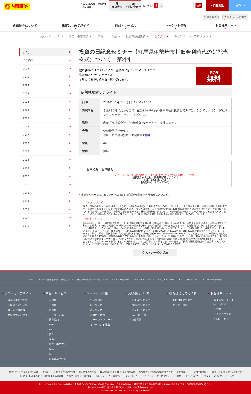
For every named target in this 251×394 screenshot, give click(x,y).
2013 (26, 167)
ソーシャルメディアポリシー (157, 376)
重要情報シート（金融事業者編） (192, 372)
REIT (52, 329)
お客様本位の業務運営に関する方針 (156, 372)
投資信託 (54, 319)
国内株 (52, 299)
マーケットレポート (101, 319)
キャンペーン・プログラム (191, 36)
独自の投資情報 (16, 309)
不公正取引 (22, 376)
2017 (26, 134)
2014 (26, 159)
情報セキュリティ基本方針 (108, 376)
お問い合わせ (133, 5)
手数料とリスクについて (186, 376)
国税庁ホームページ (166, 279)
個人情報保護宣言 (87, 372)
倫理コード (47, 372)
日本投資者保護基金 (120, 279)
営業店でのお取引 (141, 299)
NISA (52, 339)
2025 (26, 76)
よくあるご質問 (222, 314)
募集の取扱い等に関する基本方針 (47, 376)
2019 (26, 118)
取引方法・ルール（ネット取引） (222, 302)
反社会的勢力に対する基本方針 (227, 372)
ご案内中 (28, 60)
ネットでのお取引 (141, 309)
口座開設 (136, 319)
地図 (147, 135)
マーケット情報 (97, 293)
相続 (114, 36)
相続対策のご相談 (18, 314)
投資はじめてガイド (182, 293)
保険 (100, 36)
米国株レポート (98, 309)
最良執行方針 (128, 372)
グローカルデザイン (17, 293)
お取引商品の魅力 (182, 299)
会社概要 (87, 7)
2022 (26, 101)
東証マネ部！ (193, 279)
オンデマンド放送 (100, 324)
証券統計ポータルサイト (143, 279)
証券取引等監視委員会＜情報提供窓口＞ (56, 279)
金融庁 (32, 279)
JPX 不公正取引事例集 (212, 279)
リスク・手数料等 (237, 17)
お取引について (138, 293)
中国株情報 (96, 299)
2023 (26, 93)
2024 (26, 85)
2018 (26, 126)
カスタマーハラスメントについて (218, 376)
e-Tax (181, 279)
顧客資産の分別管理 (65, 372)
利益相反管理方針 (29, 372)
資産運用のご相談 (18, 299)
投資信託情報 (97, 314)
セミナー (160, 36)
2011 (26, 184)
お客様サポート (221, 293)
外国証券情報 (211, 17)
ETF (51, 324)
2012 (26, 176)
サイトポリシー (132, 376)
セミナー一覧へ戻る (157, 252)
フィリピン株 (56, 314)
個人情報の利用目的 (109, 372)
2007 (26, 217)
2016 (26, 143)
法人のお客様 (89, 3)
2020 (26, 109)
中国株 (52, 304)
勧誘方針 (13, 372)
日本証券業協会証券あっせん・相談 (92, 279)
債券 (51, 334)
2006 (26, 225)
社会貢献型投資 (136, 36)
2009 (26, 200)
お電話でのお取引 (141, 304)
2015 (26, 151)
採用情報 (102, 3)
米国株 (52, 309)
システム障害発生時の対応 (79, 376)
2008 (26, 209)
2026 (26, 68)
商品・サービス (50, 36)
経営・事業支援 (79, 36)
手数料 (217, 309)
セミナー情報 (180, 304)
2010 (26, 192)
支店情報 (117, 5)
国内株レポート (98, 304)
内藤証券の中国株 (18, 304)
